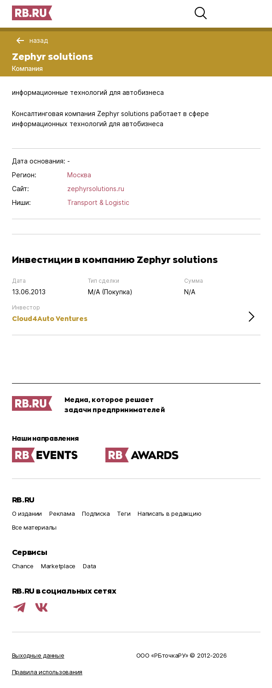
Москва (79, 175)
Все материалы (34, 527)
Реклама (62, 513)
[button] (200, 13)
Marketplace (58, 566)
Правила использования (47, 672)
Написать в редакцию (169, 513)
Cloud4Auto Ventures (49, 318)
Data (89, 566)
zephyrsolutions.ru (95, 188)
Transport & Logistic (98, 202)
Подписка (96, 513)
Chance (23, 566)
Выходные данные (38, 655)
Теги (123, 513)
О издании (27, 513)
